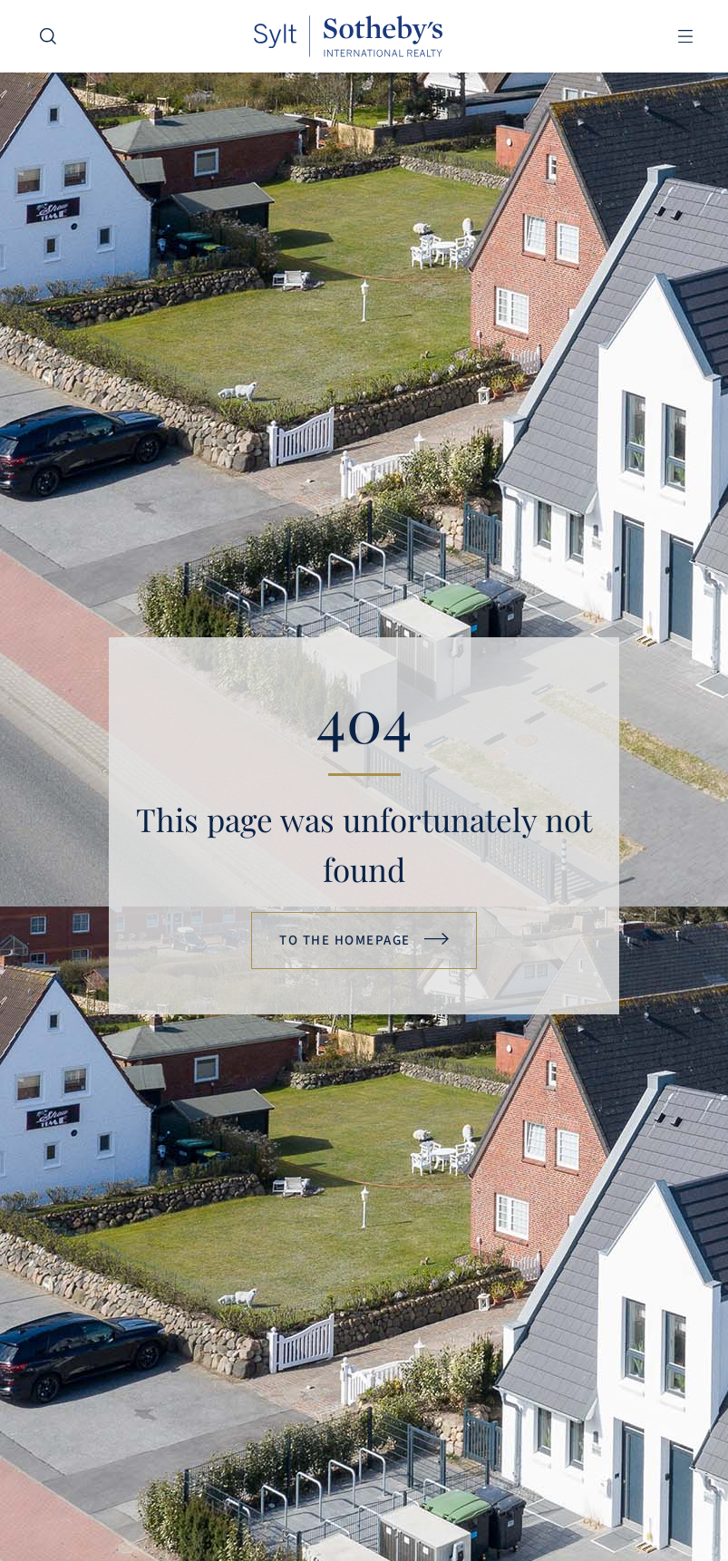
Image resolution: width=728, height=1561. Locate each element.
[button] (685, 37)
